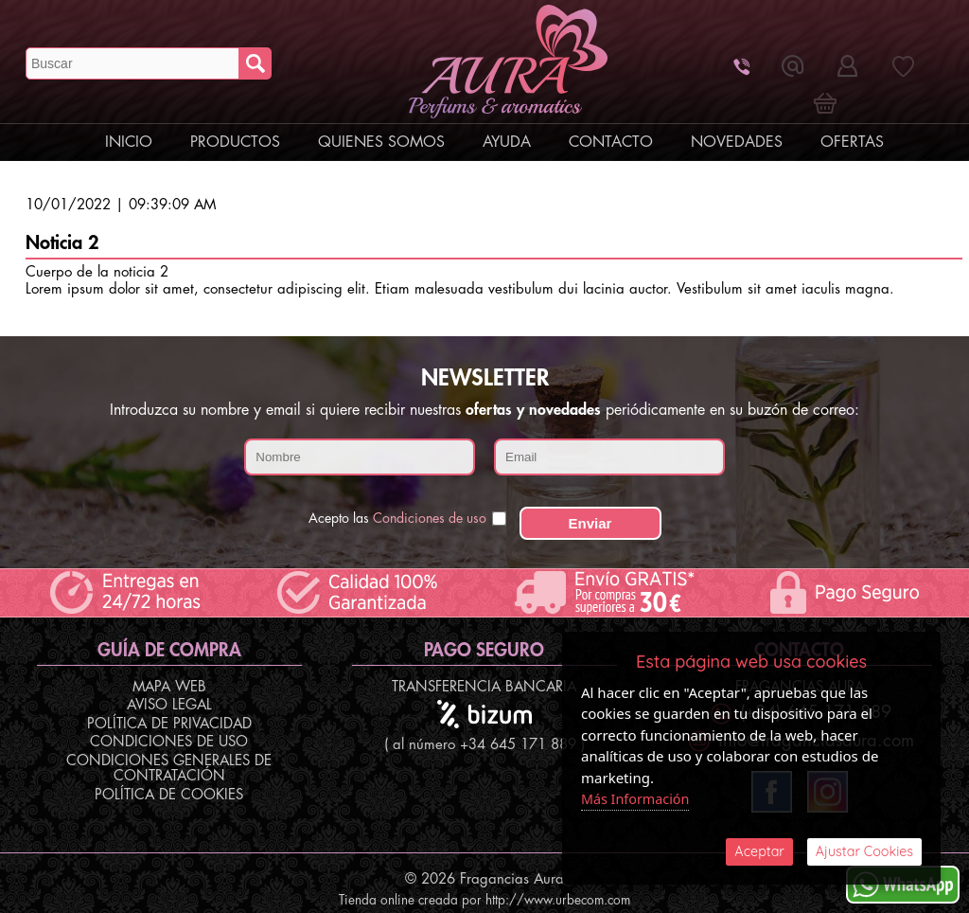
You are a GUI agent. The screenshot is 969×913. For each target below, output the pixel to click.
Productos (235, 142)
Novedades (737, 142)
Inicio (128, 142)
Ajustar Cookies (864, 850)
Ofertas (852, 142)
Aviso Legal (169, 718)
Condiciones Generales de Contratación (169, 781)
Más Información (638, 795)
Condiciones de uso (429, 512)
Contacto (611, 142)
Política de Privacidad (169, 736)
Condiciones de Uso (169, 755)
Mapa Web (169, 699)
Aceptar (759, 850)
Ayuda (507, 142)
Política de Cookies (169, 807)
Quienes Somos (381, 142)
